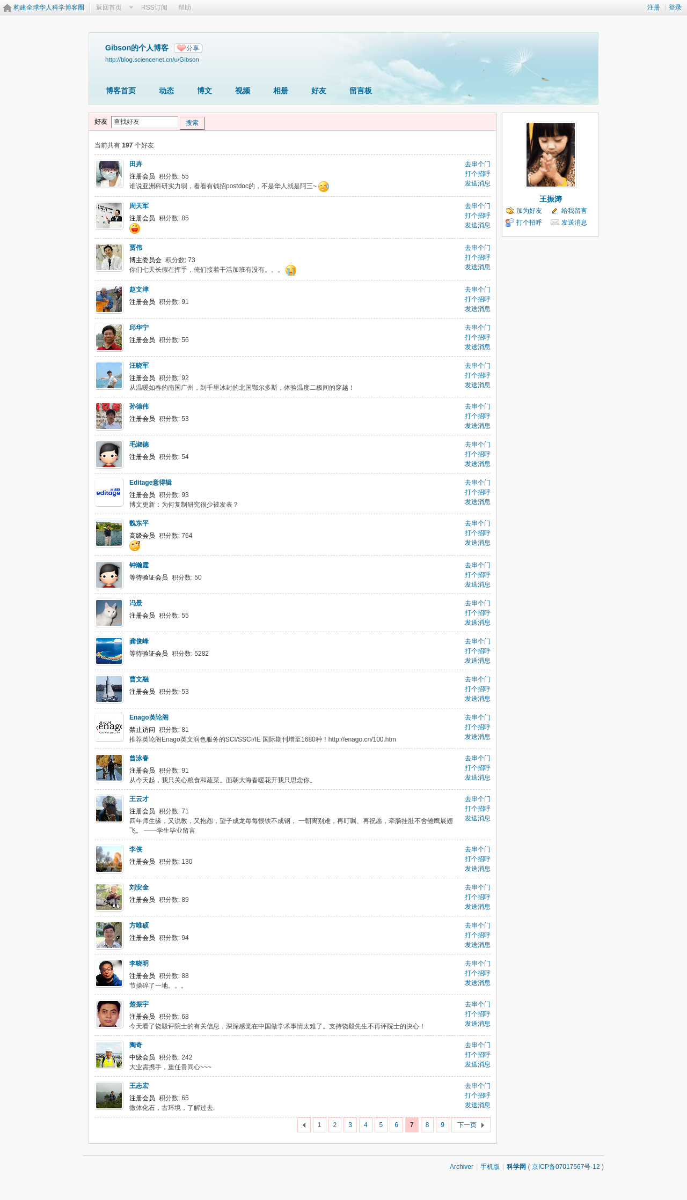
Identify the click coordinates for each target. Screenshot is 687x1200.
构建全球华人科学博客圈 (48, 7)
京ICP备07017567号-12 (566, 1167)
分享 (192, 48)
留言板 (360, 90)
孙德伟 (139, 406)
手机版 (490, 1167)
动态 (166, 90)
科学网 (516, 1167)
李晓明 (139, 963)
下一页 (467, 1125)
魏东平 (139, 523)
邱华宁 (139, 327)
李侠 (135, 849)
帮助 (184, 7)
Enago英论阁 (149, 717)
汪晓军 (139, 365)
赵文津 (139, 289)
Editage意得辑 (150, 482)
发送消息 (478, 183)
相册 (280, 90)
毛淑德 (139, 444)
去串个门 (478, 164)
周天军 (139, 206)
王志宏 (139, 1086)
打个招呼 (478, 173)
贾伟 (135, 247)
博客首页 (121, 90)
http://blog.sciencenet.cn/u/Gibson (152, 59)
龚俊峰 (139, 641)
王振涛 (550, 199)
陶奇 (135, 1045)
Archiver (461, 1167)
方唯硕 (139, 925)
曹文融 (139, 679)
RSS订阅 (154, 7)
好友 (318, 90)
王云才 (139, 799)
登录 (675, 7)
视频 (242, 90)
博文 (204, 90)
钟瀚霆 (139, 565)
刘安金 (139, 887)
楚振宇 (139, 1004)
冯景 (135, 603)
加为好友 (529, 210)
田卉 (135, 164)
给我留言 (574, 210)
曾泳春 (139, 758)
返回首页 (109, 7)
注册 (653, 7)
